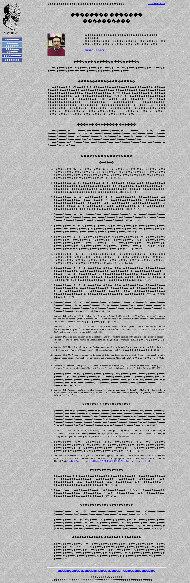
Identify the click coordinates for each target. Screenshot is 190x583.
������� (64, 571)
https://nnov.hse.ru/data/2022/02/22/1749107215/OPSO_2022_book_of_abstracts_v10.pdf (110, 461)
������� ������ (109, 571)
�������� (147, 571)
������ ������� (84, 571)
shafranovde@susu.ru (94, 50)
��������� (131, 571)
